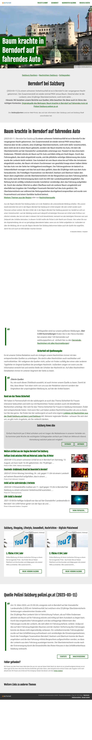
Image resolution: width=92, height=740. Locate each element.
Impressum (86, 695)
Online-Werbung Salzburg (30, 571)
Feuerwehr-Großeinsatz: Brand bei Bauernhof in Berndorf (25, 469)
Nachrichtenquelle (47, 197)
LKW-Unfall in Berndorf (13, 496)
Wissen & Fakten (85, 3)
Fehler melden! (58, 671)
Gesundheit (54, 3)
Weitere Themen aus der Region (17, 197)
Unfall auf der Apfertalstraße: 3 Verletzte (19, 483)
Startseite (63, 656)
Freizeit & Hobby (42, 3)
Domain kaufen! (86, 697)
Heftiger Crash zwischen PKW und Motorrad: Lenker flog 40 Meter (29, 455)
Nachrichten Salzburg (69, 3)
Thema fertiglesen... (79, 510)
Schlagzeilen (64, 75)
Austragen (80, 444)
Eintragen (68, 444)
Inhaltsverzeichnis (79, 656)
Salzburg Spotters (29, 75)
